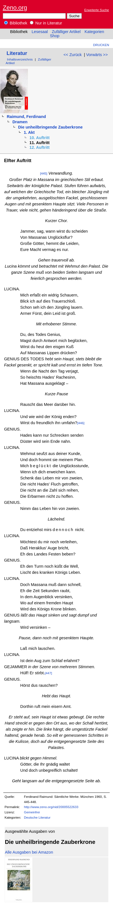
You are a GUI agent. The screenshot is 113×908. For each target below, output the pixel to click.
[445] (43, 173)
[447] (48, 673)
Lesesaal (39, 31)
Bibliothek (15, 23)
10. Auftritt (40, 137)
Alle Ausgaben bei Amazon (29, 852)
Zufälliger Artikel (66, 31)
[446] (80, 423)
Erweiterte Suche (96, 10)
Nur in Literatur (46, 23)
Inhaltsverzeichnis (20, 59)
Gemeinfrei (32, 812)
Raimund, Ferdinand (26, 116)
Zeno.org (15, 7)
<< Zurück (73, 54)
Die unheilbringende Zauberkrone (50, 127)
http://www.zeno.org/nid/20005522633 (51, 807)
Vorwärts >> (97, 54)
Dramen (20, 122)
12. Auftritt (40, 147)
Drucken (101, 45)
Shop (54, 36)
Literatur (17, 53)
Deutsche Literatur (37, 817)
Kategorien (94, 31)
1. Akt (29, 132)
